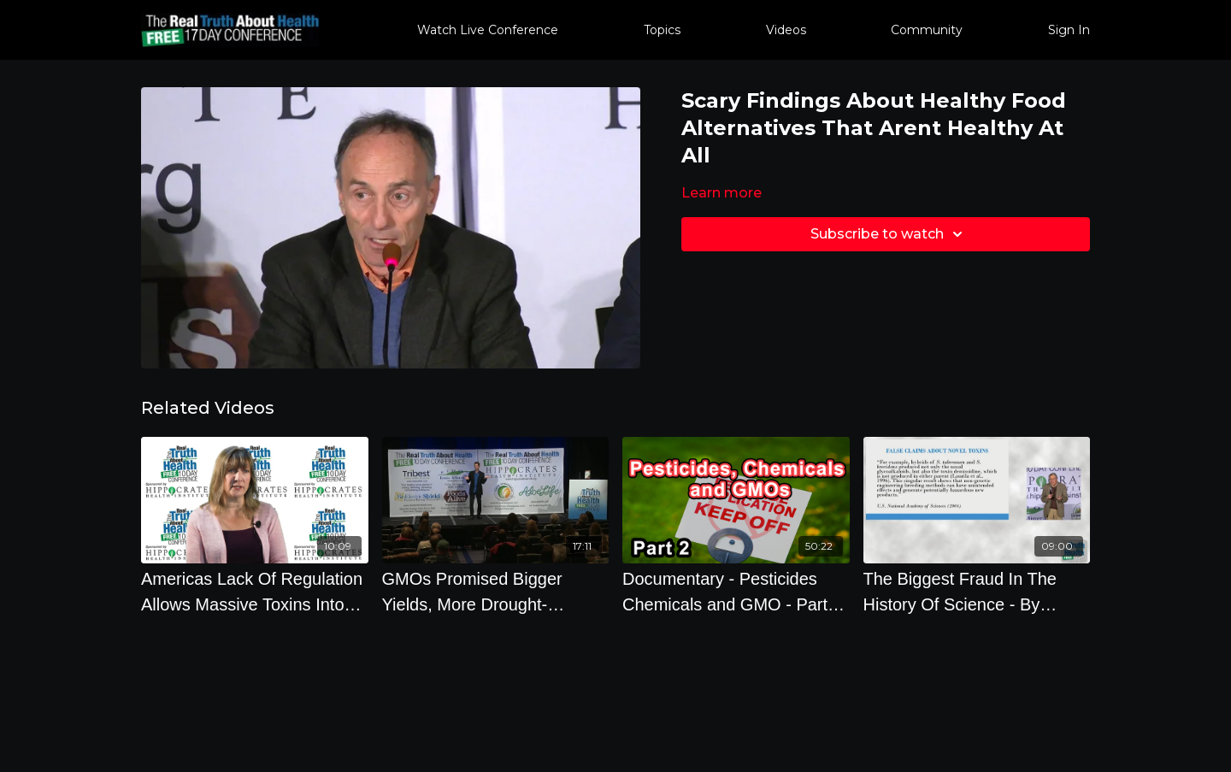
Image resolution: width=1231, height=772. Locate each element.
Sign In (1069, 30)
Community (927, 30)
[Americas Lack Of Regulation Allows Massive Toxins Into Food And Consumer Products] (254, 591)
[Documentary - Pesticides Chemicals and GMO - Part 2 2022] (736, 591)
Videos (786, 30)
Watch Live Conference (487, 30)
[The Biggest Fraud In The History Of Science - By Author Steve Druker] (977, 591)
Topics (662, 30)
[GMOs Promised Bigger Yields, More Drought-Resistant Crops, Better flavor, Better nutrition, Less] (496, 591)
